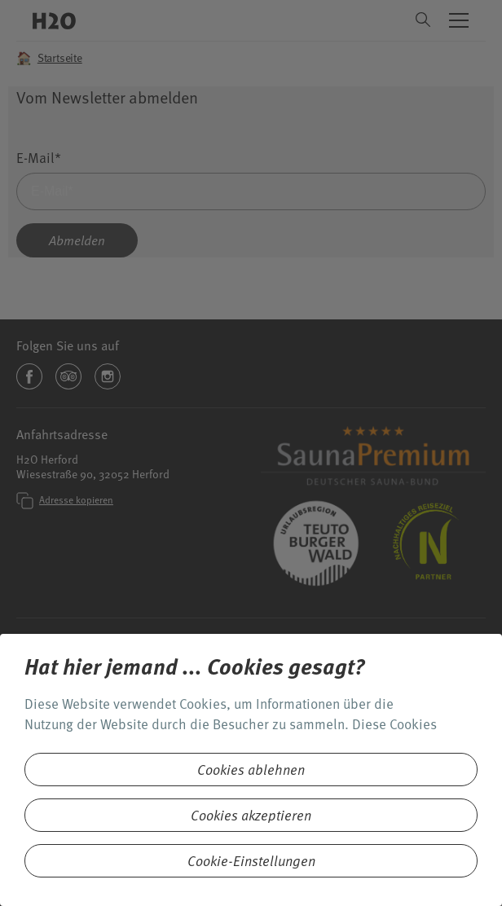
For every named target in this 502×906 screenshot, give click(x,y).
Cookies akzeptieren (251, 815)
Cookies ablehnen (251, 769)
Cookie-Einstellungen (251, 861)
